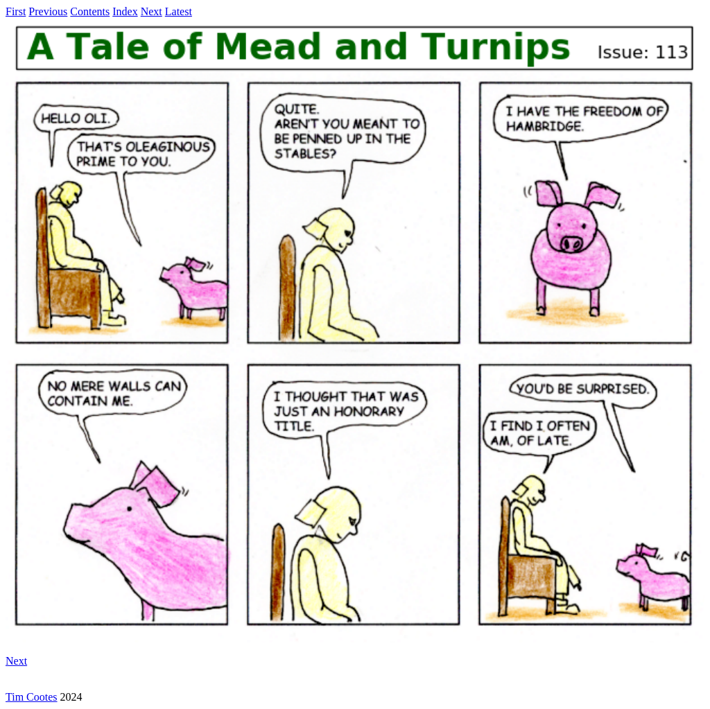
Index (124, 11)
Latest (178, 11)
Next (151, 11)
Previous (47, 11)
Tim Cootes (32, 697)
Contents (90, 11)
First (16, 11)
